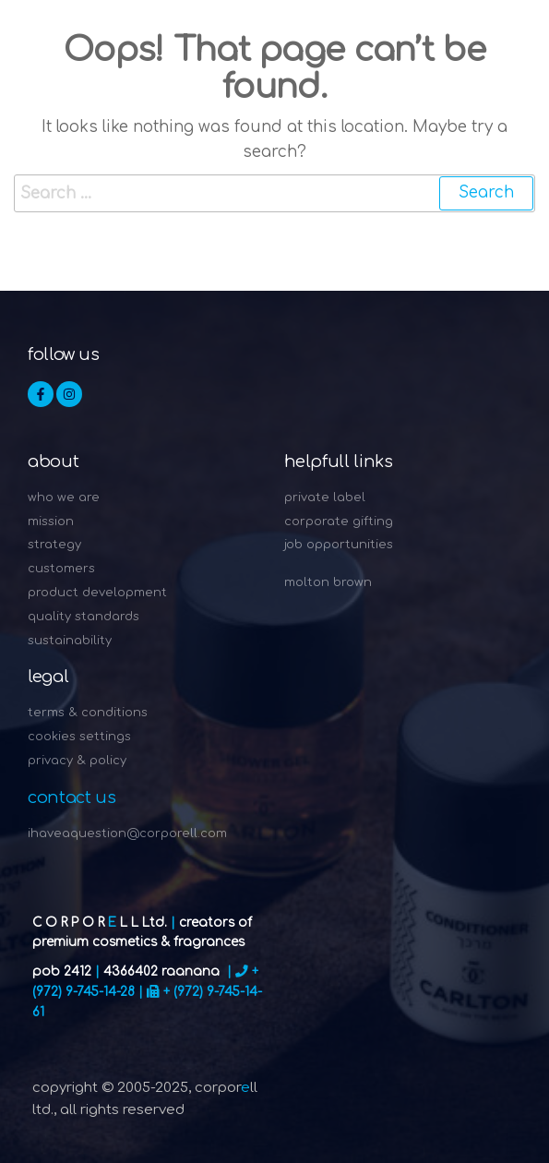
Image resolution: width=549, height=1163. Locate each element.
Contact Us (71, 797)
